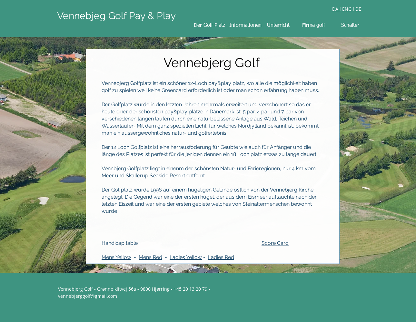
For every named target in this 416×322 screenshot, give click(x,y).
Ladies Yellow (186, 257)
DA (336, 9)
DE (358, 9)
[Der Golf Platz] (209, 25)
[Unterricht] (278, 25)
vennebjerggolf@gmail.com (87, 296)
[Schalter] (350, 25)
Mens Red (150, 257)
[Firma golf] (313, 25)
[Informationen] (245, 25)
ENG (347, 9)
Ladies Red (221, 257)
